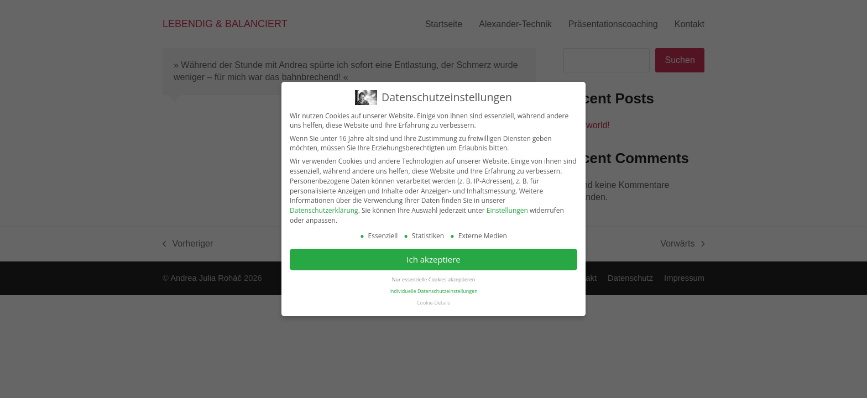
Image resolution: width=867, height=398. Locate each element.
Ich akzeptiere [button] (433, 258)
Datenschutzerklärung (324, 209)
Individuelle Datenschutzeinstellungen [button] (433, 290)
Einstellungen (507, 209)
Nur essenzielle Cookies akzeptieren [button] (433, 278)
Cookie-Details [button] (433, 302)
